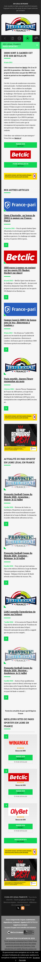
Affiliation (33, 902)
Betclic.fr (18, 138)
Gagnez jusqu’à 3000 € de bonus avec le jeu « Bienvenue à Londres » (20, 322)
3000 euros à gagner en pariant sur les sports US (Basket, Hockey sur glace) (20, 270)
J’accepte (22, 960)
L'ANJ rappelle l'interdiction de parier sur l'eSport (20, 613)
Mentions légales (10, 902)
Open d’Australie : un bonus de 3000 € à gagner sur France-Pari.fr (19, 218)
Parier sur (20, 145)
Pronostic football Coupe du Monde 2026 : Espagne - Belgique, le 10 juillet (18, 556)
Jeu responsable (17, 905)
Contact (27, 905)
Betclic (25, 68)
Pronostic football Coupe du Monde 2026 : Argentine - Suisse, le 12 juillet (18, 497)
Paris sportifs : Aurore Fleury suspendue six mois (18, 380)
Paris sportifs (20, 840)
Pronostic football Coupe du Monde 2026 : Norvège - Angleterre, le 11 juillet (18, 670)
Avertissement (22, 902)
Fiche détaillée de (20, 165)
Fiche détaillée (20, 762)
